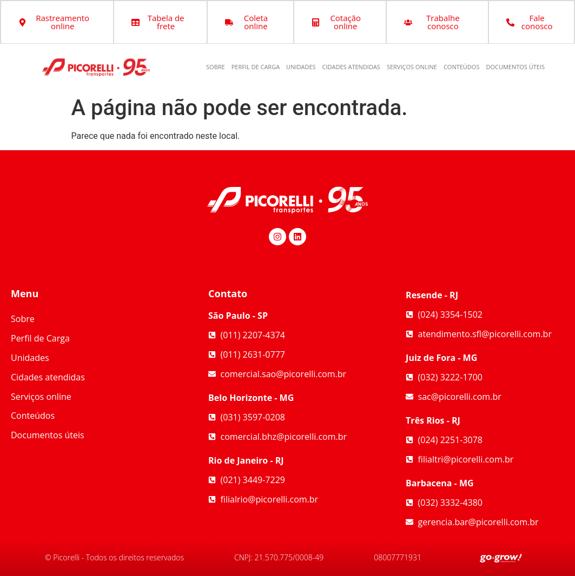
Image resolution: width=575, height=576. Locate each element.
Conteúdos (462, 67)
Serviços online (412, 67)
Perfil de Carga (256, 67)
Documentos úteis (515, 67)
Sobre (215, 67)
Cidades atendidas (351, 67)
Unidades (300, 67)
